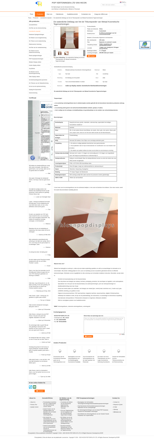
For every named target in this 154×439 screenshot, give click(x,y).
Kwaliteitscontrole (72, 14)
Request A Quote (118, 404)
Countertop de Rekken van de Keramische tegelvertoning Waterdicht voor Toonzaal (66, 405)
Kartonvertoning (33, 93)
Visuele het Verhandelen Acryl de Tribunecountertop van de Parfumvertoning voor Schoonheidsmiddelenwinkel (119, 361)
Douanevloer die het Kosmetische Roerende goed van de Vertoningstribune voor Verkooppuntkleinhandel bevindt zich (60, 361)
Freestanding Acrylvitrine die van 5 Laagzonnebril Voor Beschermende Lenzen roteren (49, 404)
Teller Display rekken (34, 76)
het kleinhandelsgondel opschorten (38, 80)
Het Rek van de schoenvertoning (37, 28)
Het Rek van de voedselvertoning (37, 47)
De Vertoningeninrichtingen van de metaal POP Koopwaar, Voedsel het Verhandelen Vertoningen (93, 410)
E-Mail (115, 407)
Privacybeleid (31, 433)
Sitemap (116, 409)
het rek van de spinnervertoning (37, 86)
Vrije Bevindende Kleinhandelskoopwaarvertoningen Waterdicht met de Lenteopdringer (91, 406)
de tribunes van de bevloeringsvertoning (34, 72)
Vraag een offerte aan (101, 14)
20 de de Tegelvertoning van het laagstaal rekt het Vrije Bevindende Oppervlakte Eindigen (67, 413)
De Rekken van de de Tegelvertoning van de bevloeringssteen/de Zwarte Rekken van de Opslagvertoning (66, 420)
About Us (33, 402)
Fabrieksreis (59, 14)
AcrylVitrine (32, 68)
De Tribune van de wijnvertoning (37, 41)
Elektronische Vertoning (35, 44)
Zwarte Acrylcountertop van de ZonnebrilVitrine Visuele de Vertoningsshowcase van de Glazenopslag (49, 428)
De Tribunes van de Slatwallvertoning (38, 83)
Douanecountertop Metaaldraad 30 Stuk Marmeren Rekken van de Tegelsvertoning (67, 428)
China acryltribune (40, 433)
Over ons (49, 14)
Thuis (31, 14)
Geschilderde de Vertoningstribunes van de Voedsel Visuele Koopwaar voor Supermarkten (93, 414)
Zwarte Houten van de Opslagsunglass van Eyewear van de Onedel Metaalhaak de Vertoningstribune (49, 412)
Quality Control (34, 407)
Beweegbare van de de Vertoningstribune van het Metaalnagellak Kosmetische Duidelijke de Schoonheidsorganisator (74, 361)
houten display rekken (34, 65)
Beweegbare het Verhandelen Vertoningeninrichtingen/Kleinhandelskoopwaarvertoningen (93, 402)
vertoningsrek (86, 306)
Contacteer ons (86, 14)
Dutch (123, 2)
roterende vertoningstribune (75, 306)
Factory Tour (34, 404)
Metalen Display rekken (35, 62)
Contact (92, 56)
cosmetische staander (46, 18)
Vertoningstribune (62, 306)
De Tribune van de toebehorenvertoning (34, 51)
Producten (40, 14)
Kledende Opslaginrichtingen (36, 34)
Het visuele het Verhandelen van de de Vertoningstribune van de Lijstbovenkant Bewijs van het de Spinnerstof (50, 420)
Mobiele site (117, 412)
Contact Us (116, 402)
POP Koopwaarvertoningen (36, 59)
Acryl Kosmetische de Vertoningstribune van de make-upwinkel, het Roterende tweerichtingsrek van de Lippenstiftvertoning (89, 361)
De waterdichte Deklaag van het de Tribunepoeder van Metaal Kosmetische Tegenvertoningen (69, 59)
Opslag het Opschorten (35, 89)
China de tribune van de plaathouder (52, 437)
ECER (101, 433)
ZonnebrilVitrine (33, 24)
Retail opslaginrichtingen (35, 55)
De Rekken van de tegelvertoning (37, 37)
